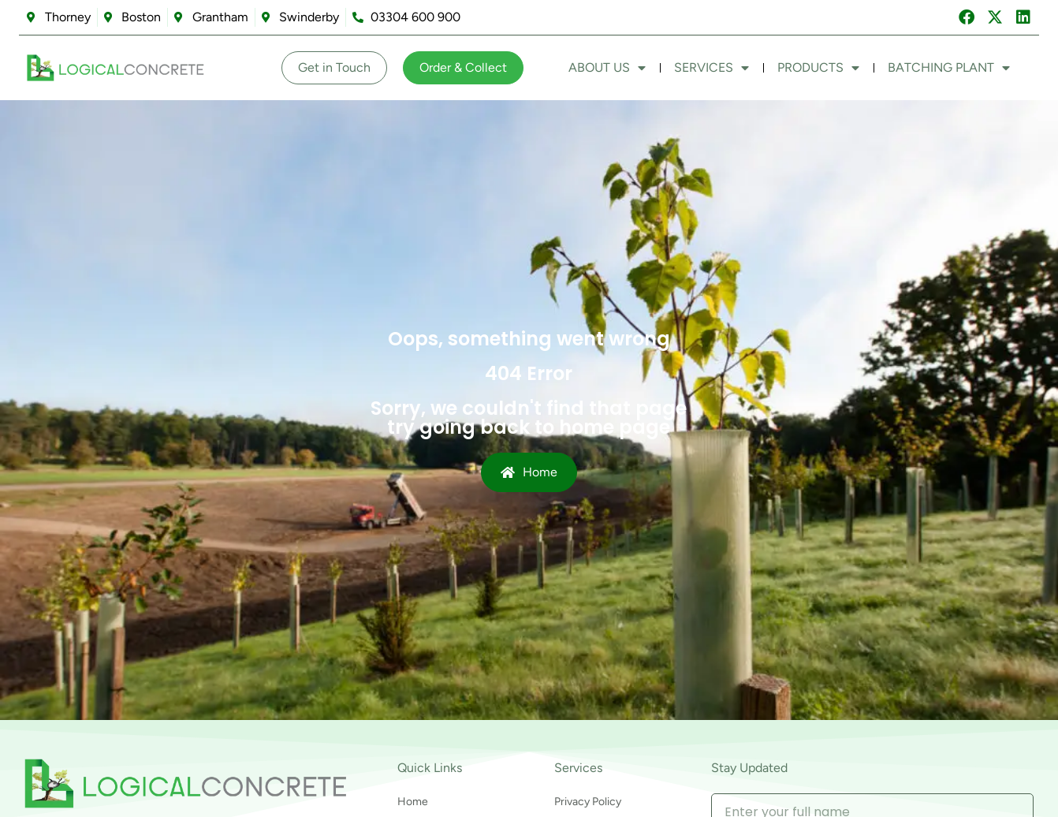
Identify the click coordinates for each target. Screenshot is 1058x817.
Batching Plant (949, 67)
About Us (607, 67)
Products (818, 67)
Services (711, 67)
